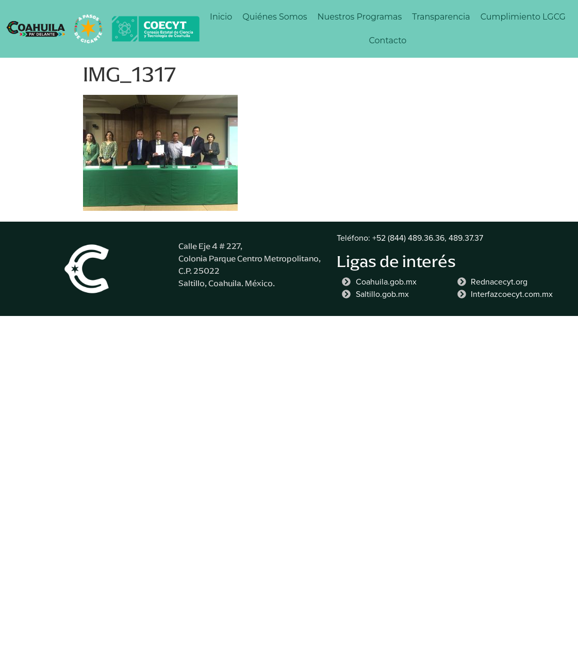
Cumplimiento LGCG (523, 17)
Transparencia (441, 17)
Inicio (221, 17)
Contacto (388, 40)
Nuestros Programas (360, 17)
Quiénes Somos (274, 17)
